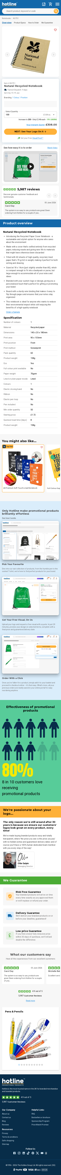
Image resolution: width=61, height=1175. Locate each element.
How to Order (33, 23)
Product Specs (20, 23)
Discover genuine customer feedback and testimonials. (21, 195)
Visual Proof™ (37, 138)
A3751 (16, 18)
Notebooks (6, 18)
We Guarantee (47, 23)
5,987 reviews (28, 189)
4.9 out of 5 (37, 991)
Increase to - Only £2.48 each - (38, 119)
